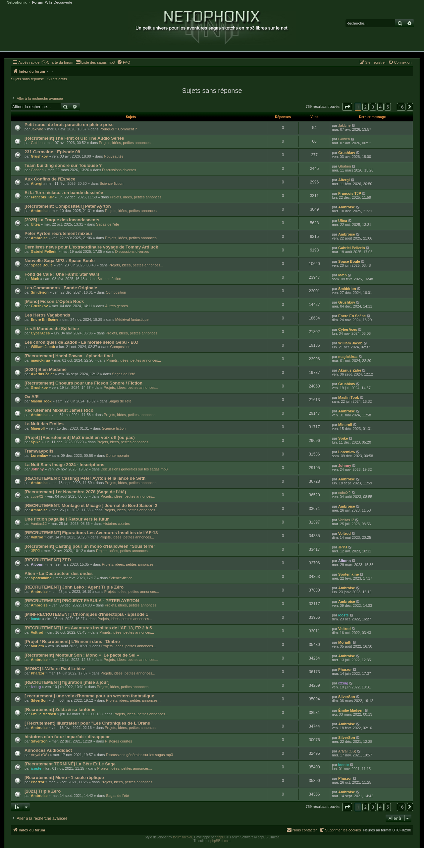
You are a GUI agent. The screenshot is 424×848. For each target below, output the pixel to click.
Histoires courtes (116, 524)
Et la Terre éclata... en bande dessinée (64, 192)
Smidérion (40, 292)
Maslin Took (41, 401)
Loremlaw (39, 456)
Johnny (37, 469)
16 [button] (401, 107)
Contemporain (117, 456)
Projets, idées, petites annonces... (126, 143)
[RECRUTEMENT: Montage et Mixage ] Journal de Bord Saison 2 (91, 505)
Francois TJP (42, 197)
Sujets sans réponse (27, 79)
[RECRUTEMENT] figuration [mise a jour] (67, 682)
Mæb (35, 279)
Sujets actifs (57, 79)
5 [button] (388, 107)
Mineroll (38, 428)
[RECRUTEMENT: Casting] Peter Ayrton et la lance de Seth (85, 478)
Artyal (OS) (40, 755)
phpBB (222, 837)
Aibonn (37, 564)
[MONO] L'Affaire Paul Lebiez (55, 668)
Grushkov (39, 156)
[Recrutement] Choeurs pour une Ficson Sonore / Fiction (83, 383)
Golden (36, 143)
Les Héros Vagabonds (47, 315)
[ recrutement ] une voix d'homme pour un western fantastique (89, 695)
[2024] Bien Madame (46, 369)
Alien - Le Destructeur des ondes (59, 573)
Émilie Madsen (43, 714)
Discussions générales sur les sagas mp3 (134, 469)
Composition (116, 292)
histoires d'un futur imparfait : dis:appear (67, 736)
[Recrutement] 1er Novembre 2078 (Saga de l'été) (75, 491)
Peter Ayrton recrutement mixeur (58, 233)
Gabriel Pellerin (44, 251)
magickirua (40, 360)
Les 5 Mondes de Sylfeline (52, 328)
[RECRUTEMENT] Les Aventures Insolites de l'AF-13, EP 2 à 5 (88, 627)
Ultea (35, 224)
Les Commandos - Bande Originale (61, 287)
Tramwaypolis (39, 451)
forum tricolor (182, 837)
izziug (36, 687)
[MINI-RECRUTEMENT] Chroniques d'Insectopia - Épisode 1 (86, 614)
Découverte (63, 2)
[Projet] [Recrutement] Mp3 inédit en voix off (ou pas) (80, 437)
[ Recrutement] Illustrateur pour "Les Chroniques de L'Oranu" (88, 723)
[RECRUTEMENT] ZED (48, 559)
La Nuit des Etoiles (44, 423)
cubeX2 (37, 496)
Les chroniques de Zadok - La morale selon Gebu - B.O (81, 342)
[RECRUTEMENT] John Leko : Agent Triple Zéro (74, 587)
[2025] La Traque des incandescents (62, 219)
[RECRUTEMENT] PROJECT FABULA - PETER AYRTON (82, 600)
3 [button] (373, 107)
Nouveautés (114, 156)
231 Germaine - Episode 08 (52, 151)
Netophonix (17, 2)
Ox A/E (32, 396)
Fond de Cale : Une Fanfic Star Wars (62, 274)
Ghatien (37, 170)
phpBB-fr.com (220, 841)
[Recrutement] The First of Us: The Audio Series (74, 138)
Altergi (36, 183)
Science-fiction (112, 183)
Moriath (37, 646)
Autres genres (116, 306)
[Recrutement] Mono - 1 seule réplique (64, 777)
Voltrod (37, 537)
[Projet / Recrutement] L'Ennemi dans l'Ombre (72, 641)
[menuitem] (57, 62)
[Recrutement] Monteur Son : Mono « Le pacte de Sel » (82, 655)
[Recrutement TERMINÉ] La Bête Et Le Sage (70, 763)
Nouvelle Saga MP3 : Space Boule (60, 260)
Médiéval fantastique (132, 319)
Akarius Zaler (42, 374)
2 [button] (365, 107)
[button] (347, 107)
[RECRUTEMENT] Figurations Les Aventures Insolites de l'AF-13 (91, 532)
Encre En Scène (44, 319)
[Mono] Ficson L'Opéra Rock (54, 301)
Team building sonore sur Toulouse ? (63, 165)
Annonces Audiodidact (48, 750)
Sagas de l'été (107, 224)
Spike (35, 442)
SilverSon (39, 700)
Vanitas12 (39, 524)
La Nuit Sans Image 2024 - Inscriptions (64, 464)
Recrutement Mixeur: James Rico (59, 410)
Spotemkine (41, 578)
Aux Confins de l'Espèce (50, 179)
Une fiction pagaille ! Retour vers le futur (67, 519)
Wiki (48, 2)
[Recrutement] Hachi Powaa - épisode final (69, 355)
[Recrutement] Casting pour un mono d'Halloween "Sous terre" (90, 546)
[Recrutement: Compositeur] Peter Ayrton (68, 206)
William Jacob (43, 347)
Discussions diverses (119, 170)
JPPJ (35, 551)
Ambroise (39, 211)
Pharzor (37, 673)
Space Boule (42, 265)
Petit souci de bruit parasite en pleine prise (69, 124)
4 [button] (380, 107)
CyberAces (40, 333)
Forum (37, 2)
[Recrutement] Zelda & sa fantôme (60, 709)
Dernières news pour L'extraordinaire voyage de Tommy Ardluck (91, 247)
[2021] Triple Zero (43, 791)
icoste (36, 619)
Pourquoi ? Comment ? (118, 129)
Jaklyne (37, 129)
